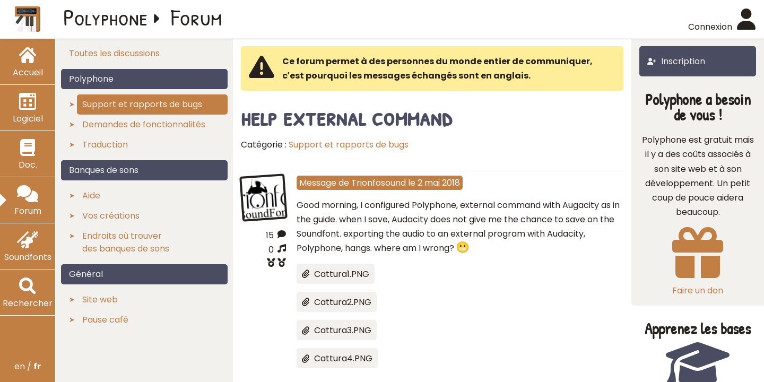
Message (317, 183)
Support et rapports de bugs (349, 144)
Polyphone (105, 17)
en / (27, 366)
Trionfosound (378, 183)
